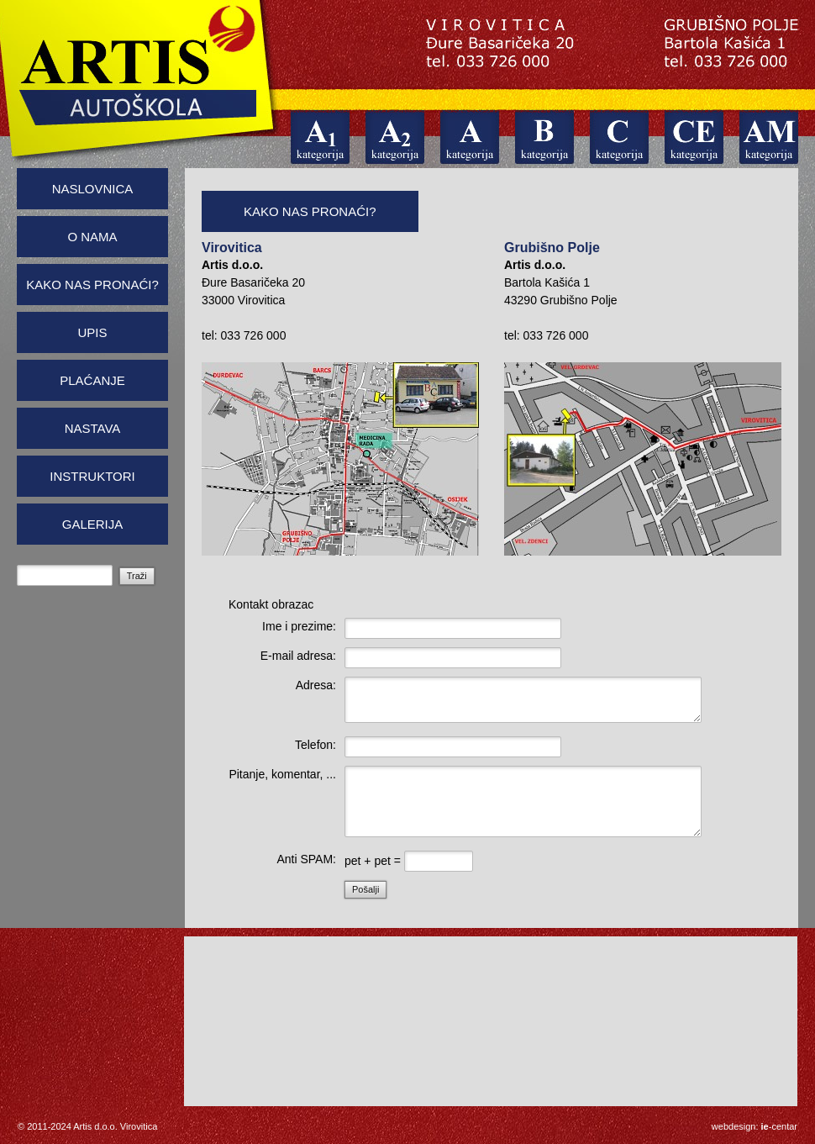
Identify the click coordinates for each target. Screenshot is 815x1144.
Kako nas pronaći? (92, 284)
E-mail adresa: (298, 655)
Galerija (93, 524)
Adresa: (316, 685)
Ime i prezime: (299, 626)
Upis (92, 332)
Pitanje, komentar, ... (282, 774)
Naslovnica (93, 189)
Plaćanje (92, 380)
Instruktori (92, 476)
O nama (92, 236)
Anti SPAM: (306, 859)
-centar (779, 1126)
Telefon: (315, 744)
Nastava (93, 428)
